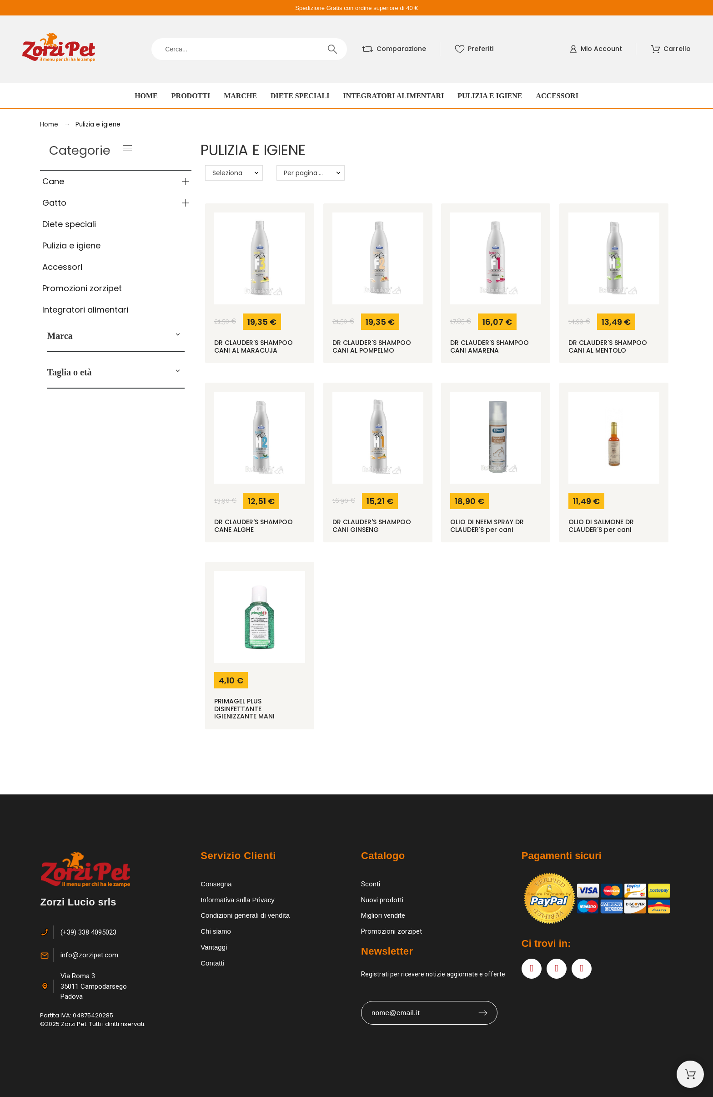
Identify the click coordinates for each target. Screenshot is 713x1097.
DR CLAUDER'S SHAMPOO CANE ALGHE (253, 525)
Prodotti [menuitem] (190, 96)
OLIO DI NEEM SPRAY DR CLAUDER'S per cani (487, 525)
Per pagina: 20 (306, 172)
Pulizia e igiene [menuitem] (489, 96)
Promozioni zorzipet (82, 288)
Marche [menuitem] (240, 96)
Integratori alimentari (85, 309)
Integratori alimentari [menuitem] (393, 96)
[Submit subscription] (482, 1012)
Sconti (370, 884)
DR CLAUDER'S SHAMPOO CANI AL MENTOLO (607, 346)
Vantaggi (214, 947)
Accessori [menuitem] (557, 96)
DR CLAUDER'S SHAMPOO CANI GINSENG (371, 525)
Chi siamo (216, 931)
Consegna (216, 884)
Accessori (62, 267)
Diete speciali (69, 224)
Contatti (212, 963)
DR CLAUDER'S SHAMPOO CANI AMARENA (489, 346)
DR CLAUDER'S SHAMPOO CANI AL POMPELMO (371, 346)
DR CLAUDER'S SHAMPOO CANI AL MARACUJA (253, 346)
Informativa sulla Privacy (238, 900)
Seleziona (227, 172)
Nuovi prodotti (382, 900)
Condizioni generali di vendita (245, 915)
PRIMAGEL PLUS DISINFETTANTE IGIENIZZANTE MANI (244, 709)
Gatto (54, 202)
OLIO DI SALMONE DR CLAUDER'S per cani (601, 525)
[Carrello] (690, 1074)
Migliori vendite (383, 915)
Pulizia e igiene (71, 245)
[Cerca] (249, 49)
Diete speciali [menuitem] (300, 96)
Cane (53, 181)
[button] (178, 335)
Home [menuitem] (146, 96)
